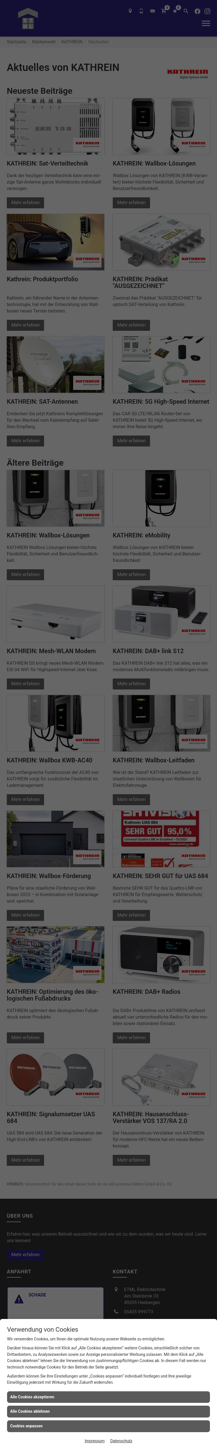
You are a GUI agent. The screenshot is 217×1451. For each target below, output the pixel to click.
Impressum (95, 1441)
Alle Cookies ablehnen (30, 1411)
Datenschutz (121, 1441)
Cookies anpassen (26, 1426)
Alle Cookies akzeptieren (32, 1397)
